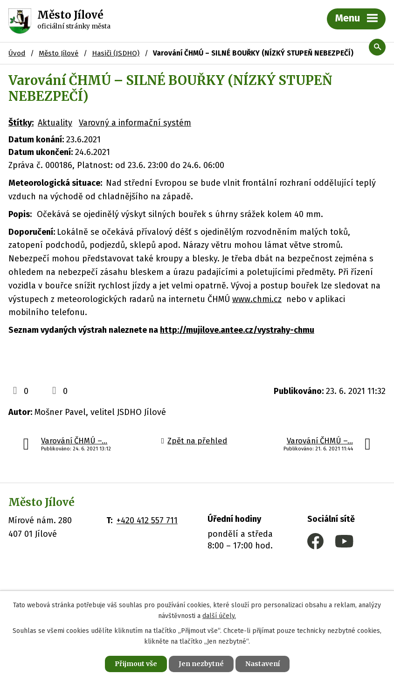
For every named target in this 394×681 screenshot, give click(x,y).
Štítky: (21, 123)
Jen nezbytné (201, 664)
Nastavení (262, 664)
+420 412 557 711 (147, 520)
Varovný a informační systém (135, 123)
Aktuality (55, 123)
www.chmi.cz (257, 299)
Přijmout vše (136, 664)
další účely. (219, 616)
